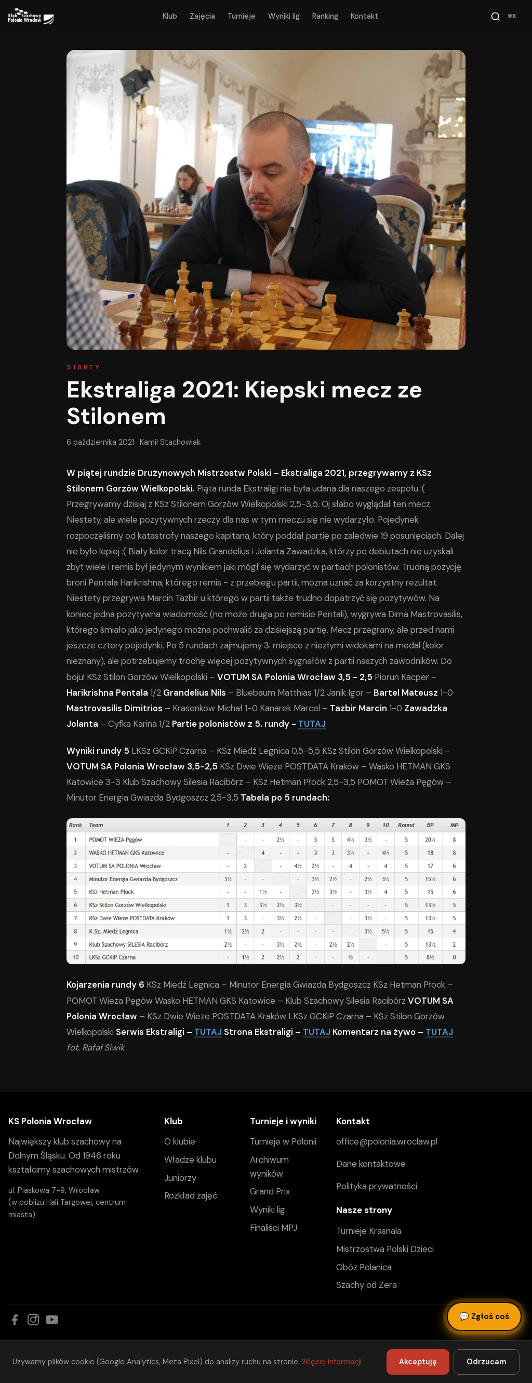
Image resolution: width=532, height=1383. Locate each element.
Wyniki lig (284, 16)
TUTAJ (312, 723)
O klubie (179, 1141)
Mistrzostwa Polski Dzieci (385, 1249)
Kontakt (364, 16)
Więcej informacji (332, 1361)
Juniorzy (180, 1177)
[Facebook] (14, 1319)
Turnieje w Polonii (283, 1141)
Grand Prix (270, 1191)
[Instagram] (33, 1319)
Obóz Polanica (364, 1267)
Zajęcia (202, 16)
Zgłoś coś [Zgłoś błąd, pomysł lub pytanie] (484, 1316)
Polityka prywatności (376, 1186)
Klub (170, 16)
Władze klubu (190, 1159)
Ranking (325, 16)
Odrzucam (487, 1361)
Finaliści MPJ (273, 1227)
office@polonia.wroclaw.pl (386, 1141)
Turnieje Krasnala (369, 1230)
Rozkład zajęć (190, 1195)
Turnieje (242, 16)
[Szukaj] (505, 16)
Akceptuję (418, 1361)
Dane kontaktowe (371, 1163)
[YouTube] (52, 1319)
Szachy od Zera (366, 1285)
